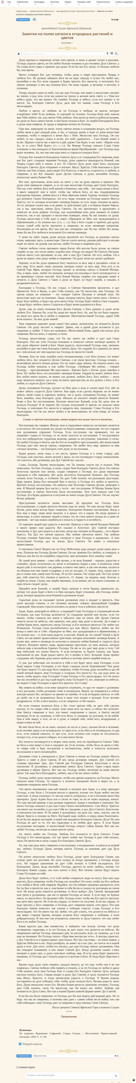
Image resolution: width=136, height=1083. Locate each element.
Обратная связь (39, 1056)
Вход (114, 19)
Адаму (81, 802)
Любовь (64, 834)
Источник (67, 43)
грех (44, 763)
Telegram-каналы (32, 1043)
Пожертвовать (23, 20)
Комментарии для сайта (19, 1081)
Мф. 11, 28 (63, 222)
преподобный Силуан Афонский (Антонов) (66, 28)
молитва (62, 438)
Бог (42, 74)
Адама (84, 563)
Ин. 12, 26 (59, 145)
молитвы (104, 237)
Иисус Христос (81, 167)
